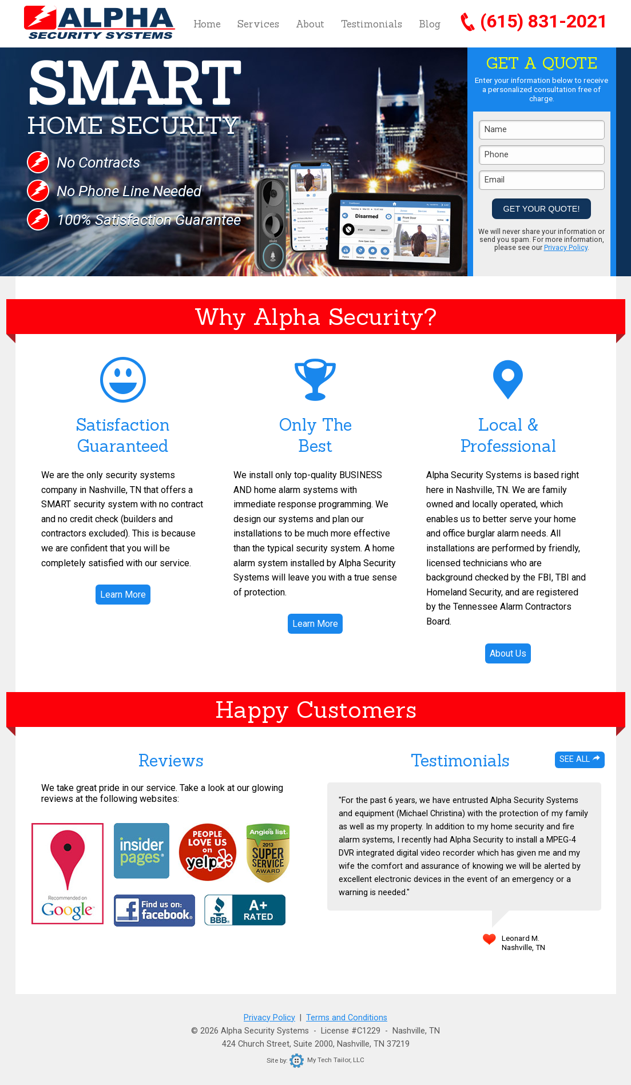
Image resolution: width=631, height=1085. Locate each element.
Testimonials (371, 24)
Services (258, 24)
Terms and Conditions (346, 1018)
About (310, 24)
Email (495, 180)
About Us (508, 653)
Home (207, 24)
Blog (429, 24)
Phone (497, 155)
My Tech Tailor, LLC (326, 1060)
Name (496, 129)
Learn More (123, 594)
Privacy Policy (566, 248)
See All (579, 759)
